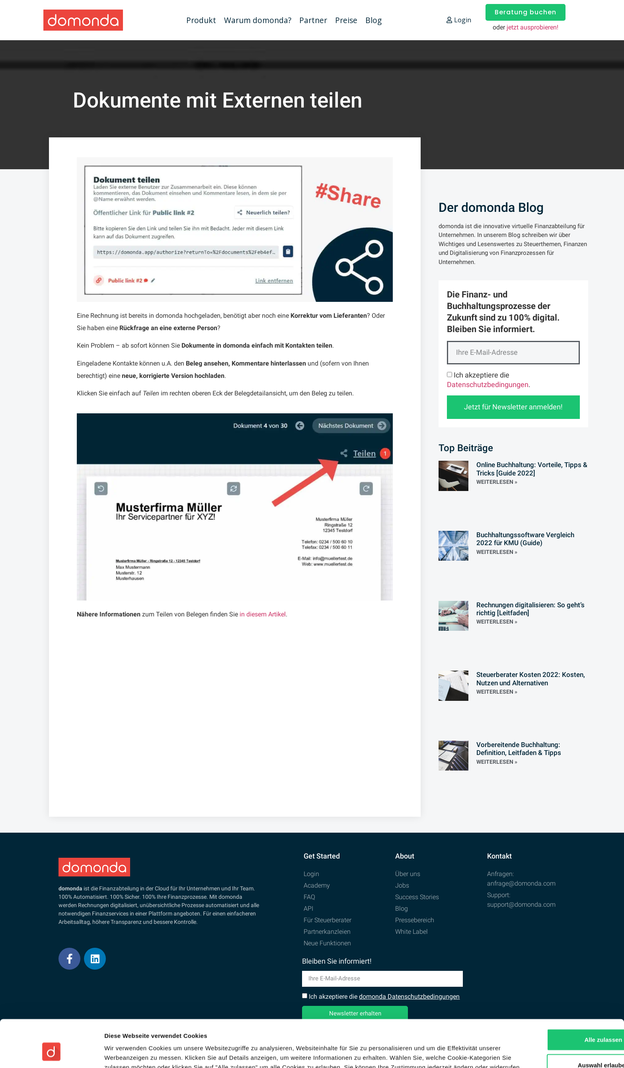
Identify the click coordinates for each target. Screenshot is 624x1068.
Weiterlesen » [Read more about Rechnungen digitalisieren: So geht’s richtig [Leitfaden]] (496, 621)
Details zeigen (423, 1052)
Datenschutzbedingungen (487, 385)
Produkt (201, 20)
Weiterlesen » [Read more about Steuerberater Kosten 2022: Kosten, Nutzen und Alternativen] (496, 692)
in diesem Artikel (263, 614)
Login (459, 20)
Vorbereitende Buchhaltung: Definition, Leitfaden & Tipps (518, 749)
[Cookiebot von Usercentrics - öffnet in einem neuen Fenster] (51, 1052)
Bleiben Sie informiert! (337, 961)
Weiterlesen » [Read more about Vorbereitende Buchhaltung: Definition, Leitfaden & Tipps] (496, 762)
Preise (346, 20)
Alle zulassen (557, 989)
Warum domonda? (257, 20)
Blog (373, 20)
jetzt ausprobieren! (532, 27)
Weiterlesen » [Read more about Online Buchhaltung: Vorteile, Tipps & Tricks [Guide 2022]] (496, 482)
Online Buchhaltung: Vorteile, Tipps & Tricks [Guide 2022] (531, 469)
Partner (313, 20)
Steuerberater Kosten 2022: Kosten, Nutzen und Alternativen (530, 679)
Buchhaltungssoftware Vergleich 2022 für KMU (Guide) (525, 539)
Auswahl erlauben (557, 1014)
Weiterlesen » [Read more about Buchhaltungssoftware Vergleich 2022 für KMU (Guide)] (496, 552)
